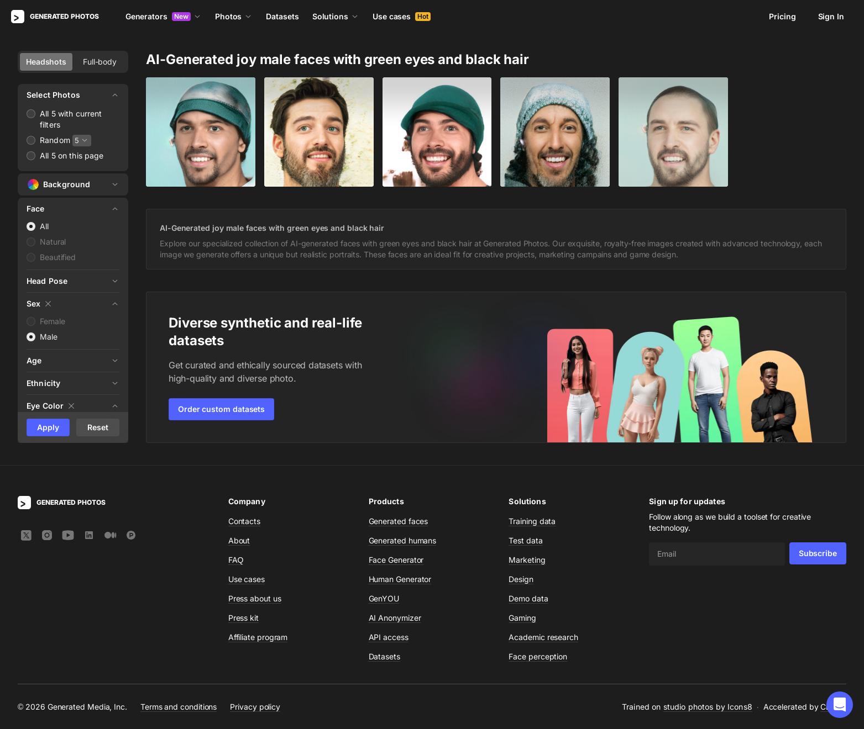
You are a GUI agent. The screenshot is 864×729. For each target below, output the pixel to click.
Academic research (543, 637)
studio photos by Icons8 (707, 706)
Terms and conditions (178, 706)
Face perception (538, 656)
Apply (48, 427)
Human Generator (400, 579)
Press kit (243, 617)
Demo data (528, 598)
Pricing (782, 16)
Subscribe (818, 553)
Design (521, 579)
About (239, 540)
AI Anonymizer (395, 617)
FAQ (236, 559)
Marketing (527, 559)
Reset (97, 427)
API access (389, 637)
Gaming (522, 617)
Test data (525, 540)
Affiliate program (258, 637)
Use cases (402, 16)
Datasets (282, 16)
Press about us (254, 598)
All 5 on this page (72, 155)
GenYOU (384, 598)
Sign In (831, 16)
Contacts (244, 521)
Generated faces (398, 521)
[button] (839, 704)
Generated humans (403, 540)
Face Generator (396, 559)
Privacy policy (255, 706)
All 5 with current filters (71, 119)
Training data (532, 521)
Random (55, 140)
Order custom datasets (221, 409)
